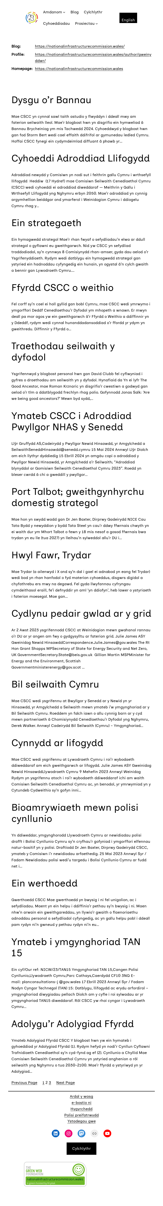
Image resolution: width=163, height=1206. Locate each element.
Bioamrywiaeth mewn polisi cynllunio (74, 813)
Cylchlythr (81, 1148)
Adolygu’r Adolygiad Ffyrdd (72, 1023)
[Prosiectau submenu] (97, 23)
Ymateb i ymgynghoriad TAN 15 (76, 947)
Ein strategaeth (46, 222)
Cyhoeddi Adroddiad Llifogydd (80, 158)
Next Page (65, 1082)
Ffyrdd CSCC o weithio (62, 287)
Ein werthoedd (44, 883)
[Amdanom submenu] (64, 12)
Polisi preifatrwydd (81, 1115)
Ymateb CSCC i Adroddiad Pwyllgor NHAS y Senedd (71, 421)
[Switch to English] (128, 18)
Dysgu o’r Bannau (51, 99)
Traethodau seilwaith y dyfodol (63, 351)
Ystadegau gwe (81, 1121)
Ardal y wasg (81, 1096)
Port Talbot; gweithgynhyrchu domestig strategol (77, 497)
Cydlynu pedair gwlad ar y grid (81, 613)
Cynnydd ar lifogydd (57, 742)
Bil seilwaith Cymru (55, 684)
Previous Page (24, 1082)
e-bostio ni (81, 1102)
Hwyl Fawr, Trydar (51, 554)
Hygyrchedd (81, 1109)
